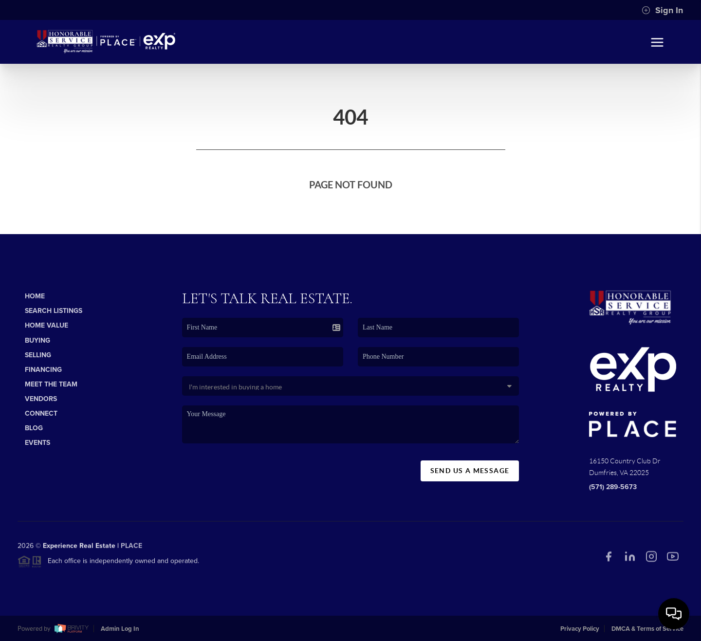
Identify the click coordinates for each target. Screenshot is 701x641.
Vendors (41, 399)
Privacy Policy (579, 629)
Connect (41, 413)
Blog (34, 428)
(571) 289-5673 (613, 487)
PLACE (131, 548)
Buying (37, 340)
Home (35, 296)
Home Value (46, 325)
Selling (38, 355)
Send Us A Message (470, 471)
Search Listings (53, 311)
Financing (43, 370)
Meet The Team (51, 384)
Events (37, 443)
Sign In (662, 10)
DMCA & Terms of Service (647, 629)
